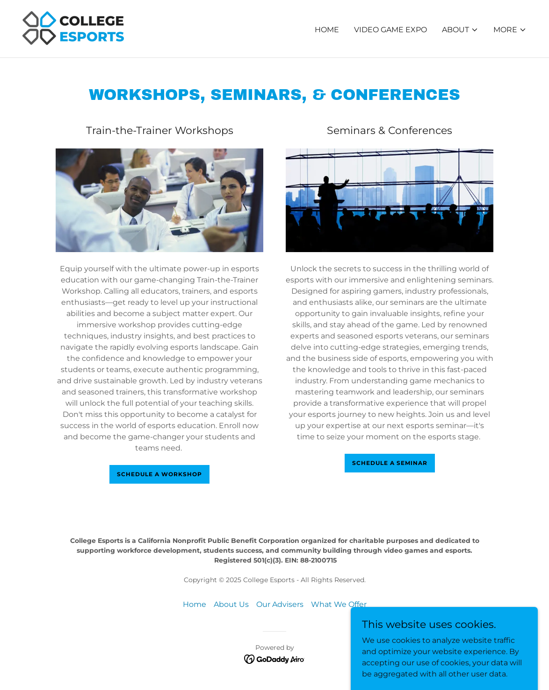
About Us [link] (231, 604)
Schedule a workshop (159, 474)
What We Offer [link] (339, 604)
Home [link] (327, 29)
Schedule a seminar (389, 462)
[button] (460, 29)
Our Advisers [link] (279, 604)
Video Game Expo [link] (390, 29)
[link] (84, 28)
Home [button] (194, 604)
